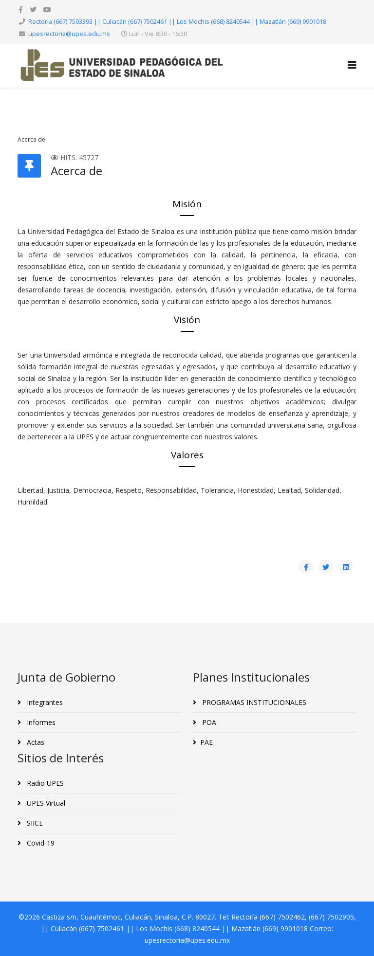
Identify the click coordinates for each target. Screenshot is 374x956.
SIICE (34, 823)
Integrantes (44, 702)
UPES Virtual (45, 803)
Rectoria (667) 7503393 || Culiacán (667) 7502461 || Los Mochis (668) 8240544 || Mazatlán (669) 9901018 (177, 22)
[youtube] (47, 9)
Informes (40, 722)
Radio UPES (44, 783)
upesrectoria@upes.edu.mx (69, 34)
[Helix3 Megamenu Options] (352, 65)
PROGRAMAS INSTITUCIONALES (253, 702)
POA (208, 722)
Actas (34, 742)
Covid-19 (40, 843)
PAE (206, 742)
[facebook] (21, 9)
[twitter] (33, 9)
